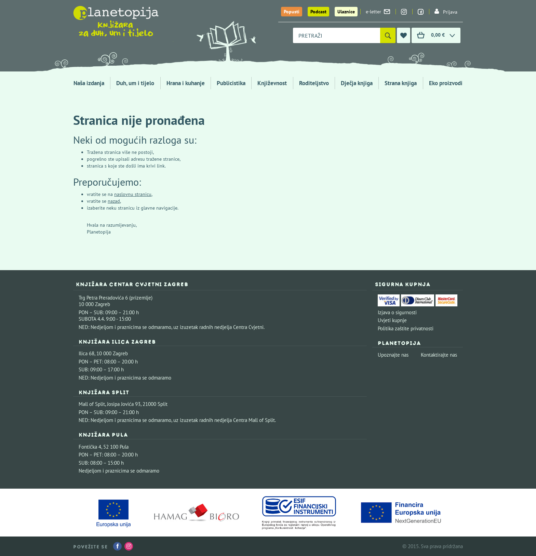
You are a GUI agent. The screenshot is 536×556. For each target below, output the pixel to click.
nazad (114, 201)
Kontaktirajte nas (439, 355)
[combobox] (336, 35)
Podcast (318, 12)
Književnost (272, 83)
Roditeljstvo (314, 83)
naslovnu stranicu (132, 194)
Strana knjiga (401, 83)
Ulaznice (346, 12)
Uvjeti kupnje (392, 320)
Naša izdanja (88, 83)
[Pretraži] (388, 35)
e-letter (378, 12)
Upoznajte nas (393, 355)
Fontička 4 (90, 447)
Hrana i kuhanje (185, 83)
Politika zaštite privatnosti (405, 328)
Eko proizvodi (446, 83)
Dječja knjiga (357, 83)
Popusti (291, 12)
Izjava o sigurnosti (397, 312)
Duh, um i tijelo (135, 83)
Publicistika (231, 83)
